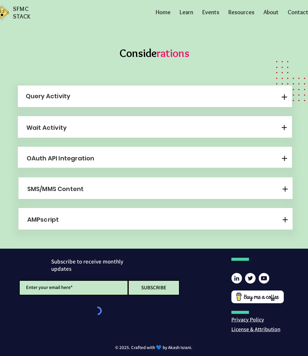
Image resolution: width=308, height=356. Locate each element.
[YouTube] (264, 278)
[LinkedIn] (236, 278)
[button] (186, 12)
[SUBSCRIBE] (154, 287)
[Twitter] (250, 278)
